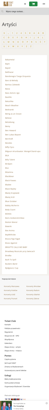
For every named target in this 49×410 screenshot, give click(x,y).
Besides (8, 143)
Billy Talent (10, 159)
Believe (8, 118)
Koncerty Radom (32, 290)
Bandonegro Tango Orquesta (18, 76)
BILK (7, 155)
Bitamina (9, 172)
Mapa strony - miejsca (13, 351)
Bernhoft (9, 139)
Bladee (8, 184)
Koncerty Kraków (10, 290)
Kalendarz (8, 343)
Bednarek (9, 109)
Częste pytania (10, 359)
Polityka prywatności (12, 328)
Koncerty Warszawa (11, 286)
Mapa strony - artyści (13, 347)
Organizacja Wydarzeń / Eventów (17, 386)
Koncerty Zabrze (32, 298)
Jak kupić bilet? (10, 363)
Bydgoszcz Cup (11, 268)
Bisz (7, 168)
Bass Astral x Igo (12, 93)
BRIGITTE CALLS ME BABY (16, 247)
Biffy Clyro (9, 147)
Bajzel (7, 68)
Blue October (11, 201)
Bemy (7, 126)
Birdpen (8, 164)
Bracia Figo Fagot (12, 239)
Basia (7, 89)
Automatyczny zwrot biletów (15, 370)
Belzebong (9, 122)
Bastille (8, 97)
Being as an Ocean (13, 114)
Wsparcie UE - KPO (12, 336)
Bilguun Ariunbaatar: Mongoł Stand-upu (23, 151)
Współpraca (9, 339)
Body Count (10, 209)
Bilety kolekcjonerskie (13, 379)
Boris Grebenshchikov (14, 218)
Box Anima (10, 230)
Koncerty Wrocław (33, 286)
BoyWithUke (10, 234)
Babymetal (10, 59)
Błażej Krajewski (12, 193)
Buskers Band (11, 264)
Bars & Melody (11, 80)
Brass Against (11, 243)
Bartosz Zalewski (12, 84)
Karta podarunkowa (12, 383)
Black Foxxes (10, 180)
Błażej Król (10, 197)
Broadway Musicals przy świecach (20, 251)
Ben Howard (10, 130)
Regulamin (9, 332)
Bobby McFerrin (12, 205)
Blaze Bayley (10, 189)
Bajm (7, 64)
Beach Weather (12, 105)
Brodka (8, 255)
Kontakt (8, 325)
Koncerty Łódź (9, 294)
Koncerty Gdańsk (33, 294)
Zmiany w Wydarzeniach (14, 367)
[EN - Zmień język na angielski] (43, 4)
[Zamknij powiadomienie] (47, 403)
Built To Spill (10, 259)
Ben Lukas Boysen (13, 134)
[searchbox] (24, 11)
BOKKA (8, 214)
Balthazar (9, 72)
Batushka (9, 101)
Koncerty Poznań (10, 298)
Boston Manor (11, 222)
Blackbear (9, 176)
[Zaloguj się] (25, 4)
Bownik (8, 226)
